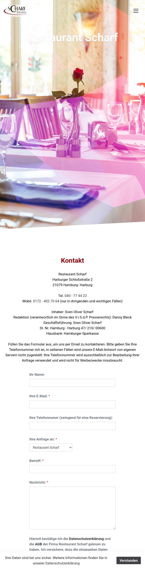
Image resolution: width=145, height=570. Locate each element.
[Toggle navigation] (136, 11)
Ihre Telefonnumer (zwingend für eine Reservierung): (71, 418)
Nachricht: (37, 482)
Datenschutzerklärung (86, 539)
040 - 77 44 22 (76, 296)
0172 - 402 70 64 (46, 301)
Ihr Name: (37, 374)
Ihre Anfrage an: (42, 439)
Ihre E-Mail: (38, 396)
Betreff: (35, 461)
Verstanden (129, 560)
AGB (38, 544)
